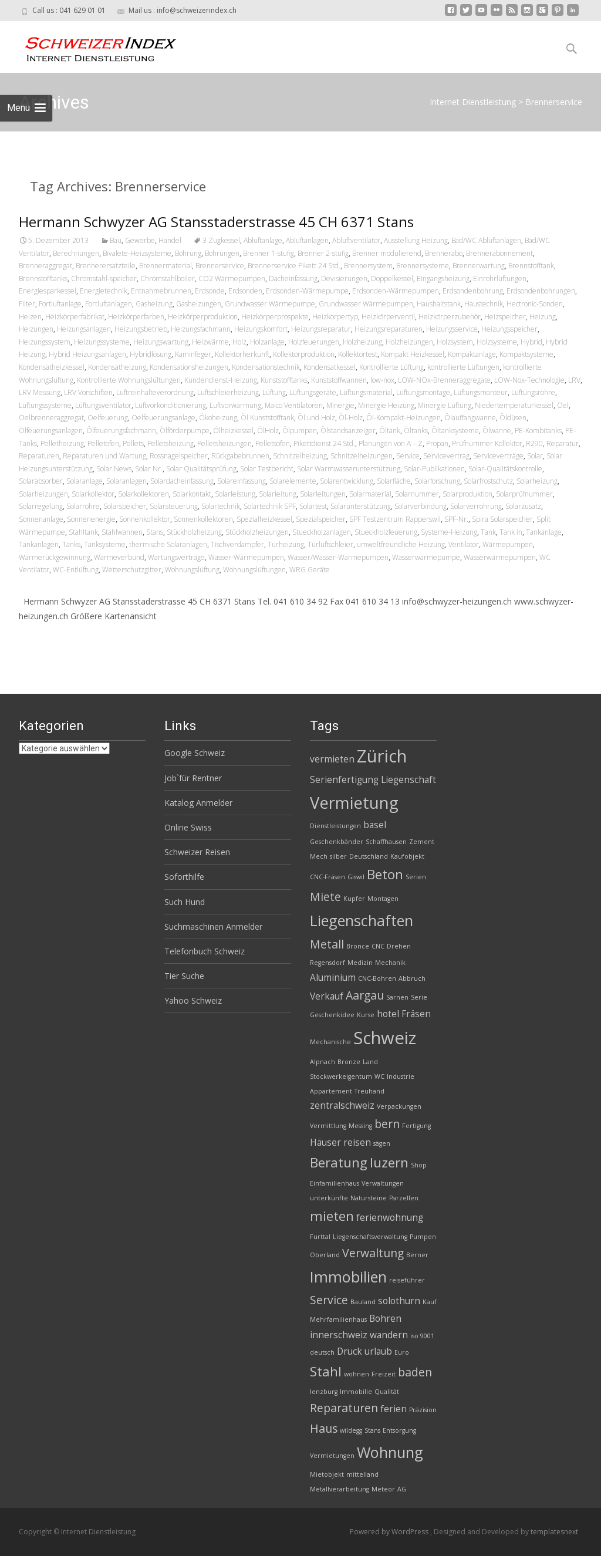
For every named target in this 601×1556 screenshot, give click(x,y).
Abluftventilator (356, 240)
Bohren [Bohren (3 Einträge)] (385, 1318)
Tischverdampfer (237, 544)
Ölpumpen (299, 431)
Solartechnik (220, 506)
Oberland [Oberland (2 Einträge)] (325, 1255)
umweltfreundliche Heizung (401, 544)
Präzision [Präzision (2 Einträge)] (423, 1410)
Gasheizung (154, 304)
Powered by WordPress (390, 1532)
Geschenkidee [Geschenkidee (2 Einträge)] (332, 1015)
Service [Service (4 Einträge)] (329, 1300)
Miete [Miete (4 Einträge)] (325, 896)
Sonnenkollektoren (203, 519)
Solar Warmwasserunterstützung (348, 469)
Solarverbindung (420, 506)
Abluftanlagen (307, 240)
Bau (115, 240)
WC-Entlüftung (76, 570)
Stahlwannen (122, 532)
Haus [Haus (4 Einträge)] (323, 1428)
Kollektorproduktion (304, 354)
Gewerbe (140, 240)
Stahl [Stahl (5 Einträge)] (326, 1371)
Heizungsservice (452, 329)
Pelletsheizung (170, 443)
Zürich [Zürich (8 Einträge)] (382, 756)
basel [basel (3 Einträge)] (374, 825)
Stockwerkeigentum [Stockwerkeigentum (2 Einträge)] (341, 1076)
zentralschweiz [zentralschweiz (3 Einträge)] (342, 1105)
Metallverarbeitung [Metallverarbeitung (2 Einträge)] (339, 1489)
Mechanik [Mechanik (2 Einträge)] (390, 962)
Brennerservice (219, 266)
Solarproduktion (467, 494)
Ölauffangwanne (470, 418)
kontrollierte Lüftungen (463, 367)
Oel (563, 405)
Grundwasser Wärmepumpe (270, 304)
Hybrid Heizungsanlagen (87, 354)
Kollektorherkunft (242, 354)
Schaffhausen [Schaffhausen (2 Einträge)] (386, 842)
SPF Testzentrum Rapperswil (395, 519)
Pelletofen (103, 443)
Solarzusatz (523, 506)
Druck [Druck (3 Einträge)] (349, 1351)
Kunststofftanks (284, 380)
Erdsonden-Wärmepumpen (395, 291)
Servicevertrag (446, 456)
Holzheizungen (409, 342)
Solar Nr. (149, 469)
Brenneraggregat (45, 266)
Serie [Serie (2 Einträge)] (419, 997)
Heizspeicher (505, 317)
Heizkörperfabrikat (74, 317)
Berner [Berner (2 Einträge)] (417, 1255)
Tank (488, 532)
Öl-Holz (351, 418)
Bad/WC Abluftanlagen (486, 240)
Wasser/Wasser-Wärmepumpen (338, 557)
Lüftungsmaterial (366, 392)
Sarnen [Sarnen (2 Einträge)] (397, 997)
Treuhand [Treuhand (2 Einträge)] (369, 1091)
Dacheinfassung (293, 278)
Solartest (313, 506)
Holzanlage (267, 342)
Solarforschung (437, 481)
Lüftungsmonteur (481, 392)
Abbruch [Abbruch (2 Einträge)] (412, 978)
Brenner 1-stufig (268, 253)
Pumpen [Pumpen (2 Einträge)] (423, 1237)
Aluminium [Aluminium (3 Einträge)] (333, 977)
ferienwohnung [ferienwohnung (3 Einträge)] (389, 1217)
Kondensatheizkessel (52, 367)
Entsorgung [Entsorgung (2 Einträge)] (399, 1430)
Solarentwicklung (346, 481)
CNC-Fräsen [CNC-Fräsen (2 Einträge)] (327, 877)
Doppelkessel (392, 278)
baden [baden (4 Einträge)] (415, 1372)
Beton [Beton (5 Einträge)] (385, 874)
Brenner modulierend (386, 253)
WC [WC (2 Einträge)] (379, 1076)
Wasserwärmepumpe (426, 557)
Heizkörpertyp (335, 317)
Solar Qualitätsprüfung (201, 469)
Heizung (542, 317)
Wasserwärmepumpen (500, 557)
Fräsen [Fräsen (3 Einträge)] (416, 1014)
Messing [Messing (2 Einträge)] (360, 1126)
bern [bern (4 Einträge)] (387, 1124)
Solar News (113, 469)
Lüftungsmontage (423, 392)
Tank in (510, 532)
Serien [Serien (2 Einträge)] (416, 877)
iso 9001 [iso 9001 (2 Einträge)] (422, 1336)
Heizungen (36, 329)
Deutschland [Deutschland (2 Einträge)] (368, 856)
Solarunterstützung (360, 506)
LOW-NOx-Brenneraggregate (444, 380)
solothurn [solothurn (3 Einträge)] (399, 1301)
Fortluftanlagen (108, 304)
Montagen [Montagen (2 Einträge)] (383, 899)
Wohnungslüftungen (254, 570)
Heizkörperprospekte (275, 317)
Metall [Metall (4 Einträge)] (327, 944)
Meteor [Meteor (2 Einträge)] (383, 1489)
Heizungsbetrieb (140, 329)
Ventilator (463, 544)
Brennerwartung (479, 266)
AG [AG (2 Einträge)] (401, 1489)
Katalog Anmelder (198, 802)
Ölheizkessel (233, 431)
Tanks (71, 544)
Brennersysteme (422, 266)
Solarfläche (394, 481)
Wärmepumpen (507, 544)
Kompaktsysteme (526, 354)
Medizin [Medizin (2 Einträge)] (360, 962)
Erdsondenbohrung (473, 291)
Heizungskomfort (261, 329)
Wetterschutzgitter (131, 570)
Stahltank (83, 532)
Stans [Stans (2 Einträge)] (372, 1430)
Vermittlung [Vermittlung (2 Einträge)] (328, 1126)
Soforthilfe (184, 876)
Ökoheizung (218, 418)
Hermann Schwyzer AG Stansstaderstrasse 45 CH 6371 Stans (216, 221)
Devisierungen (344, 278)
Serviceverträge (498, 456)
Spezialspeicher (321, 519)
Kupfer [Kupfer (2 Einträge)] (354, 899)
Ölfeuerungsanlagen (51, 431)
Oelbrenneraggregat (51, 418)
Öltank (389, 431)
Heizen (30, 317)
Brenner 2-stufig (323, 253)
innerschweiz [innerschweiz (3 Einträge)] (338, 1335)
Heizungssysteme (102, 342)
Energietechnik (103, 291)
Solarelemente (292, 481)
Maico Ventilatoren (294, 405)
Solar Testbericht (266, 469)
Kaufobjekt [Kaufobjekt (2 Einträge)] (407, 856)
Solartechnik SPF (270, 506)
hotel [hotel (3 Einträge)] (388, 1014)
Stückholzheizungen (257, 532)
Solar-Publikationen (434, 469)
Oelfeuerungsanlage (163, 418)
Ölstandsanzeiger (348, 431)
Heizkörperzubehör (449, 317)
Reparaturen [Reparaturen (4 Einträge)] (344, 1408)
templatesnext (554, 1532)
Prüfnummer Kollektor (487, 443)
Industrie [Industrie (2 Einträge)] (400, 1076)
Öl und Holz (316, 418)
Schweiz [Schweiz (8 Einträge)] (384, 1037)
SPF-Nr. (456, 519)
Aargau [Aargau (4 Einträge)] (365, 995)
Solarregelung (41, 506)
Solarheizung (537, 481)
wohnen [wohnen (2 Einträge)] (356, 1374)
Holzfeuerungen (313, 342)
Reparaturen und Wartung (104, 456)
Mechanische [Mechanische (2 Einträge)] (330, 1042)
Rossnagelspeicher (179, 456)
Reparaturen (39, 456)
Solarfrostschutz (488, 481)
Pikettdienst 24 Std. (324, 443)
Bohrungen (222, 253)
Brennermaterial (165, 266)
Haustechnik (483, 304)
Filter (27, 304)
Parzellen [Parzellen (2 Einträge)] (403, 1198)
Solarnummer (417, 494)
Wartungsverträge (176, 557)
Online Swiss (188, 827)
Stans (154, 532)
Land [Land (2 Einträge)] (370, 1062)
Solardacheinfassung (182, 481)
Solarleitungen (323, 494)
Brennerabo (443, 253)
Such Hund (184, 901)
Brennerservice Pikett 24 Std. (294, 266)
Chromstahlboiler (167, 278)
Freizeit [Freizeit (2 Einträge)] (384, 1374)
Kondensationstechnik (266, 367)
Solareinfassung (241, 481)
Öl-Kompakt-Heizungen (403, 418)
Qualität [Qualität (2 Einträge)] (386, 1392)
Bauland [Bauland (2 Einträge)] (363, 1302)
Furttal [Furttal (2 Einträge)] (320, 1237)
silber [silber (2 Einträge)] (338, 856)
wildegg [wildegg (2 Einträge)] (351, 1430)
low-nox (382, 380)
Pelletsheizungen (224, 443)
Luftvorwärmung (235, 405)
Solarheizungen (43, 494)
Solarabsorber (41, 481)
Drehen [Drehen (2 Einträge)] (399, 946)
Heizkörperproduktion (203, 317)
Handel (169, 240)
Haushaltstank (439, 304)
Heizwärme (210, 342)
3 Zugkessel (221, 240)
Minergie (340, 405)
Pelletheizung (62, 443)
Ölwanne (496, 431)
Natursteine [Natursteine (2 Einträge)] (368, 1198)
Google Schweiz (194, 752)
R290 (534, 443)
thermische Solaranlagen (168, 544)
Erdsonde (210, 291)
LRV (574, 380)
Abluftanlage (263, 240)
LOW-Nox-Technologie (529, 380)
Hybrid (531, 342)
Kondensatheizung (117, 367)
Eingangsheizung (443, 278)
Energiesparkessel (47, 291)
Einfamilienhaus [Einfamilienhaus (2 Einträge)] (334, 1183)
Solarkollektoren (143, 494)
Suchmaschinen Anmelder (213, 926)
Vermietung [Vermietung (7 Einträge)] (354, 803)
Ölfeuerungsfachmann (121, 431)
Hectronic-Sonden (535, 304)
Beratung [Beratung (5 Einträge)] (338, 1162)
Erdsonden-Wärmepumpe (307, 291)
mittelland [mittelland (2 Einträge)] (362, 1474)
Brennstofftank (531, 266)
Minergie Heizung (386, 405)
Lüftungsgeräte (312, 392)
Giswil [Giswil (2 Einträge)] (355, 877)
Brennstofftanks (43, 278)
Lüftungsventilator (103, 405)
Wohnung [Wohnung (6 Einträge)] (390, 1452)
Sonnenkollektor (144, 519)
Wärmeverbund (119, 557)
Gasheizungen (198, 304)
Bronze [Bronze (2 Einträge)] (348, 1062)
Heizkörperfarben (136, 317)
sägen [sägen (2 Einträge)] (381, 1143)
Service (408, 456)
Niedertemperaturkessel (514, 405)
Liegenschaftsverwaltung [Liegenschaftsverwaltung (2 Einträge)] (370, 1237)
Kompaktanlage (472, 354)
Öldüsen (512, 418)
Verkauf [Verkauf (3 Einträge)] (326, 996)
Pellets (133, 443)
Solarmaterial (370, 494)
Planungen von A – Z (391, 443)
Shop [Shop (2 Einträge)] (419, 1165)
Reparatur (562, 443)
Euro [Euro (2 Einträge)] (401, 1352)
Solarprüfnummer (524, 494)
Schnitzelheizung (300, 456)
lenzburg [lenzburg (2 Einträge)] (323, 1392)
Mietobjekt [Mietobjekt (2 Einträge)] (327, 1474)
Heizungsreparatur (321, 329)
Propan (437, 443)
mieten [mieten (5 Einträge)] (332, 1216)
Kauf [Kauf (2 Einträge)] (430, 1302)
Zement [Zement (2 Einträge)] (421, 842)
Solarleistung (235, 494)
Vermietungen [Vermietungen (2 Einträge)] (332, 1456)
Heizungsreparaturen (388, 329)
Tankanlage (544, 532)
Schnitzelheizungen (361, 456)
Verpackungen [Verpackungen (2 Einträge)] (399, 1106)
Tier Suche (184, 975)
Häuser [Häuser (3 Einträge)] (325, 1142)
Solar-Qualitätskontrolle (505, 469)
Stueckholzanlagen (321, 532)
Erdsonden (245, 291)
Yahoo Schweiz (193, 1000)
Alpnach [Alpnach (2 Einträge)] (322, 1062)
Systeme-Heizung (449, 532)
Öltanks (416, 431)
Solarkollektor (93, 494)
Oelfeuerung (107, 418)
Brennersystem (368, 266)
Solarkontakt (192, 494)
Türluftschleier (330, 544)
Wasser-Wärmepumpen (246, 557)
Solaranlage (84, 481)
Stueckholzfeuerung (385, 532)
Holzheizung (362, 342)
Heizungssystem (44, 342)
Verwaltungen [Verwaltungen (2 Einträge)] (383, 1183)
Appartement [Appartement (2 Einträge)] (331, 1091)
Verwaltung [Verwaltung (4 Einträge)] (373, 1253)
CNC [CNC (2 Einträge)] (378, 946)
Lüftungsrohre (533, 392)
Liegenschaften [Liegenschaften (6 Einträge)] (361, 920)
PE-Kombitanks (538, 431)
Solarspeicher (124, 506)
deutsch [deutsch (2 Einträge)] (322, 1352)
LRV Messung (39, 392)
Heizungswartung (160, 342)
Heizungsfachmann (201, 329)
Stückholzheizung (194, 532)
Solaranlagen (126, 481)
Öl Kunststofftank (267, 418)
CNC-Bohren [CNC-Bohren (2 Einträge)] (377, 978)
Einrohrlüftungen (499, 278)
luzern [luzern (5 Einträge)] (389, 1162)
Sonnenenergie (91, 519)
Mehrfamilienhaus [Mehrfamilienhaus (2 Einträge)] (338, 1319)
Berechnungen (76, 253)
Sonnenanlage (41, 519)
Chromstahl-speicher (104, 278)
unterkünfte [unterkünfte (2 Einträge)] (329, 1198)
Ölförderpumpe (185, 431)
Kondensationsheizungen (189, 367)
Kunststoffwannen (339, 380)
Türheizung (286, 544)
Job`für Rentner (193, 778)
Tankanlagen (39, 544)
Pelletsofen (272, 443)
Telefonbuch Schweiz (204, 951)
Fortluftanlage (60, 304)
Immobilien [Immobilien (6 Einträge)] (348, 1277)
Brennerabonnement (499, 253)
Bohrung (188, 253)
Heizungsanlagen (84, 329)
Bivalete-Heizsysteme (137, 253)
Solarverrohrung (476, 506)
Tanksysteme (105, 544)
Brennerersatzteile (106, 266)
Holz (239, 342)
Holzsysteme (497, 342)
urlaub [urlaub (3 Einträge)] (378, 1351)
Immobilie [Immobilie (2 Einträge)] (356, 1392)
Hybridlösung (150, 354)
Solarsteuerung (174, 506)
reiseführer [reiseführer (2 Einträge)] (407, 1280)
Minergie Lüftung (444, 405)
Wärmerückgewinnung (54, 557)
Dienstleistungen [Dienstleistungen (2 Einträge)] (335, 826)
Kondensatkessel (329, 367)
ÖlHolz (268, 431)
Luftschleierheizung (228, 392)
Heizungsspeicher (509, 329)
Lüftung (274, 392)
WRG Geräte (309, 570)
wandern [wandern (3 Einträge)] (389, 1335)
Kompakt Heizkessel (412, 354)
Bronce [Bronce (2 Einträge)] (357, 946)
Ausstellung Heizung (416, 240)
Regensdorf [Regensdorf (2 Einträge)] (327, 962)
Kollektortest (357, 354)
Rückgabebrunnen (240, 456)
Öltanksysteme (455, 431)
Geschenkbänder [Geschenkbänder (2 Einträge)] (336, 842)
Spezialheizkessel (264, 519)
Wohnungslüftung (192, 570)
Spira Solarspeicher (502, 519)
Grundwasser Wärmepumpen (366, 304)
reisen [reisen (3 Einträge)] (357, 1142)
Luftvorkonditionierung (170, 405)
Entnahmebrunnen (161, 291)
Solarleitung (277, 494)
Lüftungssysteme (45, 405)
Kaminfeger (193, 354)
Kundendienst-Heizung (220, 380)
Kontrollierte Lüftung (391, 367)
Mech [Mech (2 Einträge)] (318, 856)
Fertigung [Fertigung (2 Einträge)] (416, 1126)
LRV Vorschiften (88, 392)
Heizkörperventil (388, 317)
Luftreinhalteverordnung (155, 392)
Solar (535, 456)
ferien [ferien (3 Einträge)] (393, 1409)
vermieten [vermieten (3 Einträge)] (332, 759)
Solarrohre (83, 506)
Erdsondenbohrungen (541, 291)
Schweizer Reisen (197, 852)
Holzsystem (455, 342)
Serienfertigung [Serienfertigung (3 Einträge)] (344, 780)
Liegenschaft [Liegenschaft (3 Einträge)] (408, 780)
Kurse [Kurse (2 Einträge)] (365, 1015)
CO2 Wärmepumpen (231, 278)
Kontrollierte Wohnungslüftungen (129, 380)
